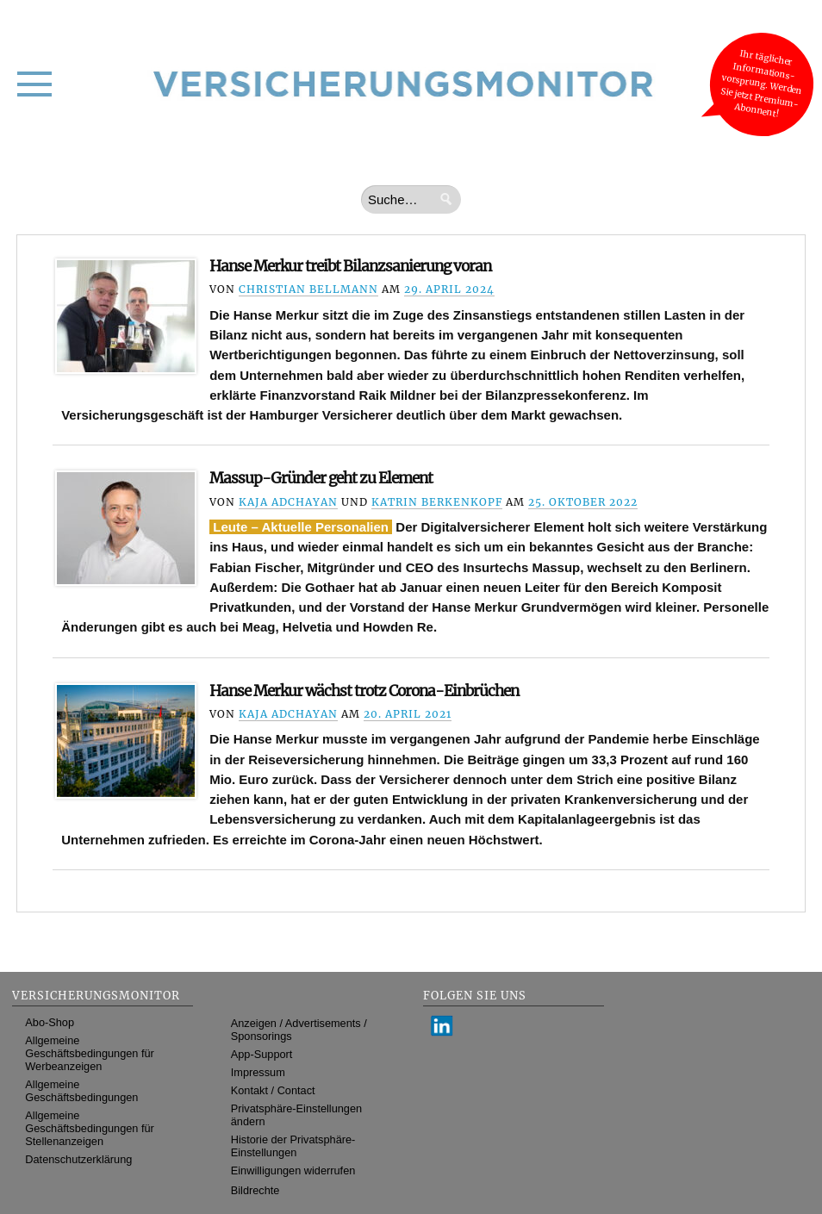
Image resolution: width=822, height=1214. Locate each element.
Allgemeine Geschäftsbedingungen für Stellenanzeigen (89, 1128)
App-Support (262, 1054)
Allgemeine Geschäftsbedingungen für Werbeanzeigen (89, 1053)
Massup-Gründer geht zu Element (321, 478)
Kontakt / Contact (273, 1090)
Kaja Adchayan (288, 501)
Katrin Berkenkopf (436, 501)
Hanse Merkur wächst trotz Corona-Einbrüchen (364, 691)
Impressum (258, 1072)
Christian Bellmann (308, 289)
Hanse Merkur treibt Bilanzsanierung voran (350, 266)
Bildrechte (255, 1190)
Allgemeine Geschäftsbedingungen (81, 1091)
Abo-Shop (49, 1022)
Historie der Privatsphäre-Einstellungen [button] (293, 1146)
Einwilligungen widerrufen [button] (293, 1170)
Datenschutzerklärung (78, 1159)
